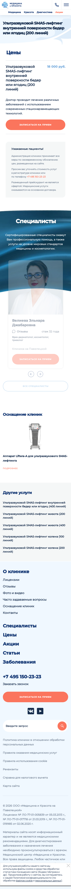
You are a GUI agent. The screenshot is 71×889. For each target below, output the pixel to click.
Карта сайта (11, 786)
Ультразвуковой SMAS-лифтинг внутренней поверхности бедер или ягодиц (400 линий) (34, 504)
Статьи (11, 653)
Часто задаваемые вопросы (25, 599)
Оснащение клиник (18, 606)
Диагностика (44, 12)
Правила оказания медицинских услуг (30, 752)
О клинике (16, 571)
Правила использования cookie (25, 761)
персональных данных (48, 880)
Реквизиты (10, 769)
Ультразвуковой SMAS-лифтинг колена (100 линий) (33, 538)
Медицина (14, 12)
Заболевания (19, 662)
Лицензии (11, 580)
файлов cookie (24, 880)
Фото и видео (13, 593)
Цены (10, 635)
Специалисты (20, 626)
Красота (29, 12)
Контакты (10, 613)
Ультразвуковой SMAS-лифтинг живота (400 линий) (34, 527)
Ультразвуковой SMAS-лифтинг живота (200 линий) (34, 515)
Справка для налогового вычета (25, 777)
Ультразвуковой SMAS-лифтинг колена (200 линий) (34, 549)
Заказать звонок (15, 684)
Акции (59, 12)
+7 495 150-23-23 (36, 176)
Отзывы (9, 586)
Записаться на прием (35, 124)
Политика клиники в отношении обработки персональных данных (34, 742)
